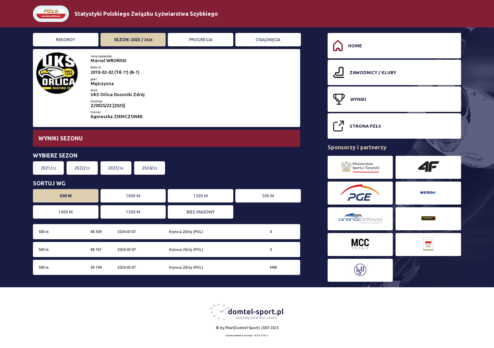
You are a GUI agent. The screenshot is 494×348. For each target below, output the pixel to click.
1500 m (200, 196)
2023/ (116, 168)
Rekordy (65, 39)
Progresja (200, 39)
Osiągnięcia (268, 39)
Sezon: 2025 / (133, 39)
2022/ (82, 168)
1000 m (133, 196)
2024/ (149, 168)
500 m (66, 196)
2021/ (48, 168)
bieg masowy (201, 212)
